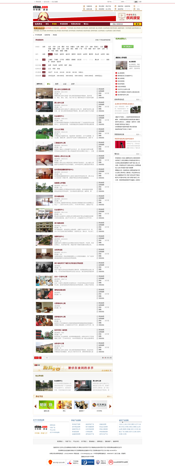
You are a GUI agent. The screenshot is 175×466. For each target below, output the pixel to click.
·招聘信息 (52, 425)
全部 (43, 46)
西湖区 (74, 59)
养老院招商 (64, 24)
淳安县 (91, 59)
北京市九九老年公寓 (124, 89)
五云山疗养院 (59, 129)
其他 (70, 65)
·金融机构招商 (76, 434)
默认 (48, 84)
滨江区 (79, 59)
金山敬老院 (121, 73)
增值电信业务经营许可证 (98, 447)
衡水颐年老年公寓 (123, 95)
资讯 (47, 24)
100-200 (62, 72)
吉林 (91, 46)
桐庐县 (85, 59)
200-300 (68, 72)
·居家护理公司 (76, 429)
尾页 (47, 358)
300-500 (74, 72)
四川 (94, 49)
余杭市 (53, 61)
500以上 (80, 72)
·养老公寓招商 (103, 429)
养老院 (54, 24)
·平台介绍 (52, 430)
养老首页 (38, 1)
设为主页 (46, 1)
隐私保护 (108, 441)
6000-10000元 (79, 76)
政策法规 (89, 9)
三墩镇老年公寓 (60, 143)
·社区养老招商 (89, 429)
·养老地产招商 (76, 424)
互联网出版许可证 (98, 450)
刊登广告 (68, 441)
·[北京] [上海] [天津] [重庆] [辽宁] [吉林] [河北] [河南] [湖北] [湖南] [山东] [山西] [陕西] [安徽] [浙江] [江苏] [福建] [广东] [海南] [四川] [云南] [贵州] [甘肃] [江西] (130, 429)
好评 (72, 84)
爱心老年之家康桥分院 (62, 89)
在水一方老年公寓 (60, 276)
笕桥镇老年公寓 (60, 317)
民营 (54, 68)
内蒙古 (73, 46)
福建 (54, 49)
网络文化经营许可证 (85, 447)
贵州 (98, 49)
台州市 (103, 54)
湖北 (72, 49)
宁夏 (52, 51)
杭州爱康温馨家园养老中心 (63, 169)
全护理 (60, 65)
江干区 (62, 59)
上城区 (50, 59)
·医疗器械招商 (89, 427)
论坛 (138, 9)
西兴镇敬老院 (59, 196)
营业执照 (101, 89)
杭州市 (50, 54)
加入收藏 (55, 1)
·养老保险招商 (103, 431)
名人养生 (108, 9)
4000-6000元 (69, 76)
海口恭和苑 (121, 78)
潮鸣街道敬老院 (60, 290)
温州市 (62, 54)
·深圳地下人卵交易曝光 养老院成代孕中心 (127, 160)
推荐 (56, 84)
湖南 (76, 49)
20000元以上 (98, 76)
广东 (80, 49)
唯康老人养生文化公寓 (62, 156)
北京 (49, 46)
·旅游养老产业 (89, 424)
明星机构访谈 (76, 24)
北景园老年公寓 (60, 303)
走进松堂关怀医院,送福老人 (124, 104)
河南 (67, 49)
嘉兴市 (68, 54)
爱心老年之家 (59, 103)
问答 (138, 6)
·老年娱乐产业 (89, 434)
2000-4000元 (60, 76)
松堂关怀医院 (122, 86)
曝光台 (86, 24)
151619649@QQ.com (86, 453)
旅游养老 (120, 9)
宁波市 (56, 54)
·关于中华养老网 (54, 432)
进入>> (109, 396)
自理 (49, 65)
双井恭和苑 (121, 81)
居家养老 (120, 6)
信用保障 (101, 91)
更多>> (138, 99)
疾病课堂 (101, 9)
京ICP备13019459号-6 (110, 450)
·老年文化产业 (103, 434)
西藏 (66, 51)
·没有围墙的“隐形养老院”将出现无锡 (126, 127)
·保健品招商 (102, 424)
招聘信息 (100, 441)
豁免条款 (92, 441)
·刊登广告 (52, 427)
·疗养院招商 (89, 431)
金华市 (85, 54)
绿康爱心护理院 (60, 183)
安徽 (49, 49)
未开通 (107, 93)
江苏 (101, 46)
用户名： (110, 1)
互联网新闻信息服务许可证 (84, 450)
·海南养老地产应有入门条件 (123, 129)
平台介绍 (76, 441)
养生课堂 (101, 6)
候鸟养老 (127, 9)
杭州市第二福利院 (60, 330)
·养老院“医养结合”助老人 (122, 124)
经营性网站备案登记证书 (114, 447)
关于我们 (84, 441)
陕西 (82, 46)
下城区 (56, 59)
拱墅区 (68, 59)
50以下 (50, 72)
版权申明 (116, 441)
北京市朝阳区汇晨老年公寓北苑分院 (128, 92)
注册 (140, 1)
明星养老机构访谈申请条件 (124, 139)
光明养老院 (58, 250)
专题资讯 (89, 6)
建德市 (103, 59)
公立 (49, 68)
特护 (65, 65)
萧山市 (97, 59)
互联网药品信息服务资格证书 (67, 450)
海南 (89, 49)
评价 (100, 93)
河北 (67, 46)
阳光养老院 (121, 84)
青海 (57, 51)
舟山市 (97, 54)
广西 (85, 49)
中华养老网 (38, 35)
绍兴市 (79, 54)
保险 (100, 95)
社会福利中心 (59, 116)
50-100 (56, 72)
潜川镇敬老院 (59, 223)
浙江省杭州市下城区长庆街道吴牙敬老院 (68, 263)
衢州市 (91, 54)
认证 (64, 84)
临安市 (59, 61)
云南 (103, 49)
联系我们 (60, 441)
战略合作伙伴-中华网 (87, 456)
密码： (123, 1)
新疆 (61, 51)
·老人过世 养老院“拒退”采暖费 (124, 168)
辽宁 (86, 46)
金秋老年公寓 (59, 343)
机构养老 (127, 6)
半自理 (55, 65)
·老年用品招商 (76, 427)
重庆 (63, 46)
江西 (58, 49)
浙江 (106, 46)
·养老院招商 (75, 431)
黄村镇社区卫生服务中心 (125, 76)
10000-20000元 (88, 76)
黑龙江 (96, 46)
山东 (63, 49)
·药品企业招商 (103, 427)
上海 (58, 46)
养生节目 (108, 6)
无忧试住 (101, 97)
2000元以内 (51, 76)
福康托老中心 (59, 236)
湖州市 (74, 54)
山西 (77, 46)
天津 (54, 46)
